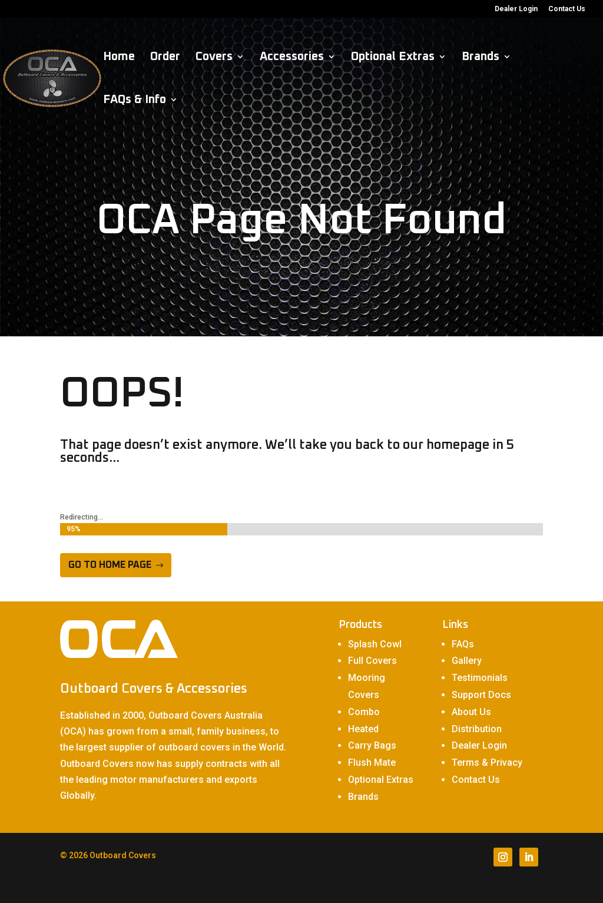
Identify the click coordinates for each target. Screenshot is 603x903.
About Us (471, 711)
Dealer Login (516, 9)
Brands (480, 57)
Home (119, 57)
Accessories (292, 57)
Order (165, 57)
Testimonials (480, 677)
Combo (364, 711)
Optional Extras (393, 57)
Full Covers (372, 660)
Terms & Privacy (487, 762)
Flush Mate (372, 762)
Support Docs (481, 694)
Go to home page (109, 565)
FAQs (463, 644)
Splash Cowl (375, 644)
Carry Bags (372, 745)
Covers (214, 57)
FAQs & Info (134, 100)
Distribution (477, 729)
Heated (363, 729)
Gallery (467, 660)
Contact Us (566, 9)
